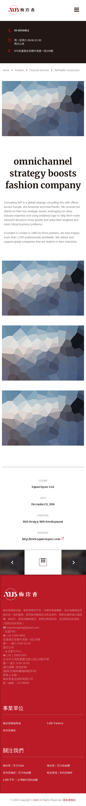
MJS (36, 799)
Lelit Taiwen (55, 723)
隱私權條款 (69, 799)
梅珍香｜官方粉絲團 (58, 765)
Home (6, 70)
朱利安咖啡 (9, 730)
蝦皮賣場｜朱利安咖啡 (59, 772)
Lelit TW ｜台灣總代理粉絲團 (20, 779)
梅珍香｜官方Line (13, 765)
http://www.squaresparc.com (41, 539)
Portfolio (43, 560)
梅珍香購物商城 (12, 723)
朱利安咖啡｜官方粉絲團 (17, 772)
